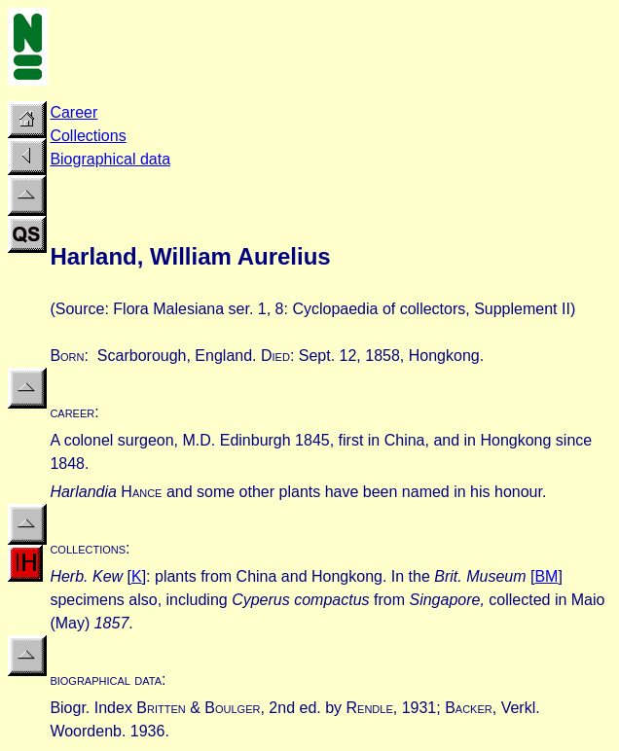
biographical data (106, 679)
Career (73, 112)
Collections (88, 135)
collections (88, 548)
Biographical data (110, 159)
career (72, 412)
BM (546, 576)
